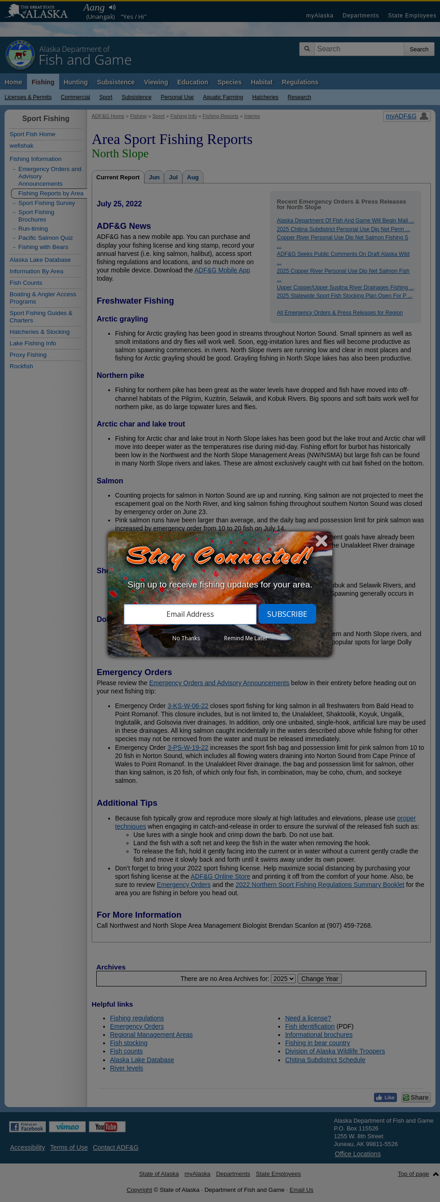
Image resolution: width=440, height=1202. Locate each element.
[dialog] (220, 594)
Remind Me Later (246, 638)
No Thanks (186, 638)
